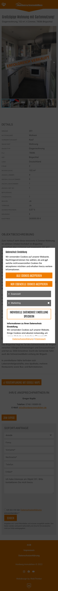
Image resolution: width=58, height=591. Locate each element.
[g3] (48, 303)
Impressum (40, 339)
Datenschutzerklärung (22, 339)
